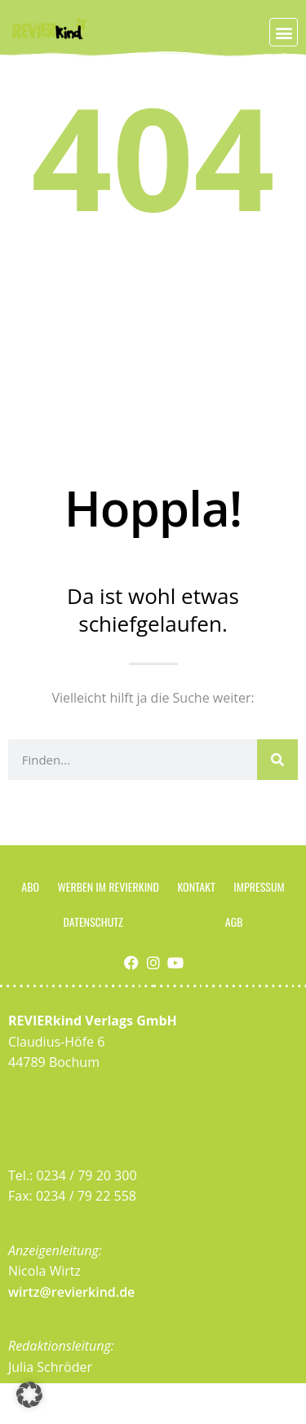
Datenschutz (92, 921)
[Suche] (277, 759)
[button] (283, 32)
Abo (30, 886)
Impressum (258, 886)
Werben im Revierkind (108, 886)
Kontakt (196, 886)
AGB (234, 921)
